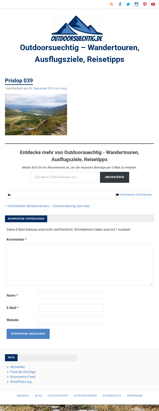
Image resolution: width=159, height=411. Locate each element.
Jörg (63, 88)
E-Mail (12, 308)
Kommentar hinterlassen (136, 194)
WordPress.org (20, 382)
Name (12, 295)
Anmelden (17, 367)
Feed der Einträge (22, 372)
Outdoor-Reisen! (85, 395)
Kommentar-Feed (22, 377)
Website (13, 320)
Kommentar (16, 239)
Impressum (134, 395)
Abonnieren (114, 177)
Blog (38, 395)
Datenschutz (112, 395)
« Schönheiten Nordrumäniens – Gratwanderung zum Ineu (47, 206)
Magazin (23, 395)
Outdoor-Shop (58, 395)
